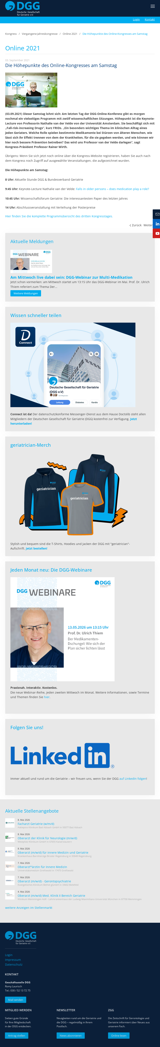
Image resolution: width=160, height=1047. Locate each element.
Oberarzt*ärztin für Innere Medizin (42, 867)
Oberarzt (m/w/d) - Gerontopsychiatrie (44, 881)
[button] (153, 8)
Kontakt (150, 19)
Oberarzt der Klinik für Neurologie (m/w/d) (47, 838)
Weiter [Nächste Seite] (149, 225)
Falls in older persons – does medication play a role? (112, 189)
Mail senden (14, 1000)
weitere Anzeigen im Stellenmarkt (28, 908)
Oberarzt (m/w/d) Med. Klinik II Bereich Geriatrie (51, 896)
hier (47, 697)
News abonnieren (69, 1035)
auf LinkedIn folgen (132, 779)
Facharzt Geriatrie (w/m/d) (36, 824)
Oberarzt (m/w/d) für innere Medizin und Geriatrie (53, 852)
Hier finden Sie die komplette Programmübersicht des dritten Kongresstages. (59, 216)
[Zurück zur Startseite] (22, 8)
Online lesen (117, 1035)
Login (136, 19)
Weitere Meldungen (26, 293)
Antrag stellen (15, 1035)
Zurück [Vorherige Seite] (135, 225)
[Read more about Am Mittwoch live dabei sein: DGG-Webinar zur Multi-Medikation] (31, 261)
